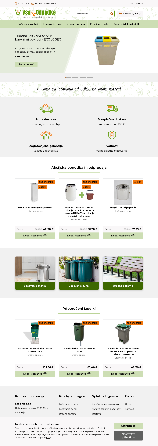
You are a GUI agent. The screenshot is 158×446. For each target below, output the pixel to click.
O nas (130, 3)
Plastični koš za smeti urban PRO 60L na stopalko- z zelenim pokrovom (123, 351)
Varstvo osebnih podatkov (106, 409)
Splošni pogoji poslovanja (106, 404)
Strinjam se (128, 425)
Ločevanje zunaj (52, 24)
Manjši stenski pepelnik (123, 207)
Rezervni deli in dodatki (127, 24)
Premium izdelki (99, 24)
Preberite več (26, 64)
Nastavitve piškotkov (128, 436)
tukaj (48, 437)
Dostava (96, 414)
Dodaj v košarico (35, 235)
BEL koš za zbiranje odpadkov (35, 207)
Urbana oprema (76, 24)
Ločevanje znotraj (28, 24)
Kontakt (139, 3)
